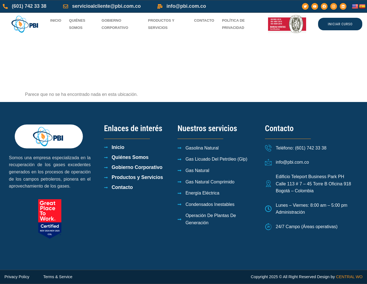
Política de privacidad (233, 24)
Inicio (55, 20)
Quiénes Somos (77, 24)
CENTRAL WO (349, 277)
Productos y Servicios (161, 24)
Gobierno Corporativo (114, 24)
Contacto (204, 20)
